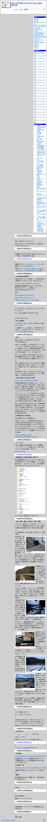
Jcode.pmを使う (40, 136)
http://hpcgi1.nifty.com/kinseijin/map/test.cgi (27, 283)
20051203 (36, 21)
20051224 (36, 41)
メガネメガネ (40, 157)
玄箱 (38, 135)
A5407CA (39, 169)
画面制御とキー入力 (41, 173)
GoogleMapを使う (41, 148)
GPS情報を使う (40, 165)
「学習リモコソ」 (20, 270)
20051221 (36, 39)
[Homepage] (7, 820)
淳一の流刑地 (42, 25)
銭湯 (44, 42)
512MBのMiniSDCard (33, 270)
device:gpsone (40, 167)
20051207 (36, 26)
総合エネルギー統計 (41, 206)
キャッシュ (24, 328)
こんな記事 (23, 330)
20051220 (36, 38)
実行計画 (39, 194)
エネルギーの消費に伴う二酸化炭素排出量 (41, 218)
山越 (38, 159)
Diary (16, 9)
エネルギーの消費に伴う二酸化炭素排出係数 (41, 211)
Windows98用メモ (41, 223)
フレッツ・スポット (36, 264)
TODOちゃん (41, 39)
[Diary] (13, 820)
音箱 (38, 175)
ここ (28, 288)
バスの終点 (39, 133)
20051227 (36, 43)
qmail (38, 176)
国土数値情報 (40, 181)
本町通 (38, 137)
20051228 (36, 45)
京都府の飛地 (40, 171)
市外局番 (40, 42)
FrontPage (39, 143)
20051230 (36, 48)
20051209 (36, 31)
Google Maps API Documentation (24, 295)
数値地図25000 (40, 184)
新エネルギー (40, 200)
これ (26, 279)
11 (41, 51)
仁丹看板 (39, 132)
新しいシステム (40, 160)
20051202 (36, 19)
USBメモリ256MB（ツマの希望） (33, 268)
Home (21, 9)
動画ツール (39, 168)
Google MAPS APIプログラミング (24, 297)
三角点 (38, 131)
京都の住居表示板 (41, 141)
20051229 (36, 46)
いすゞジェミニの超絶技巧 (22, 748)
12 (43, 51)
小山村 (38, 125)
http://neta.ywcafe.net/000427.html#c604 (26, 380)
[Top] (2, 820)
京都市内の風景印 (41, 129)
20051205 (36, 22)
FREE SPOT (41, 254)
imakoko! (39, 144)
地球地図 (39, 183)
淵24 (38, 140)
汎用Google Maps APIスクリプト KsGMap (27, 300)
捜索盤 (38, 177)
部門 (38, 187)
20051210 (36, 33)
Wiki (39, 26)
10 (40, 51)
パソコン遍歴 (40, 164)
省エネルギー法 (40, 202)
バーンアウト (41, 31)
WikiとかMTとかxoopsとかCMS (40, 28)
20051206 (36, 25)
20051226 (36, 42)
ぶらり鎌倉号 (40, 139)
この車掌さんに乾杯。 (21, 323)
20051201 (36, 18)
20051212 (36, 35)
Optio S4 (39, 186)
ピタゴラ (39, 172)
